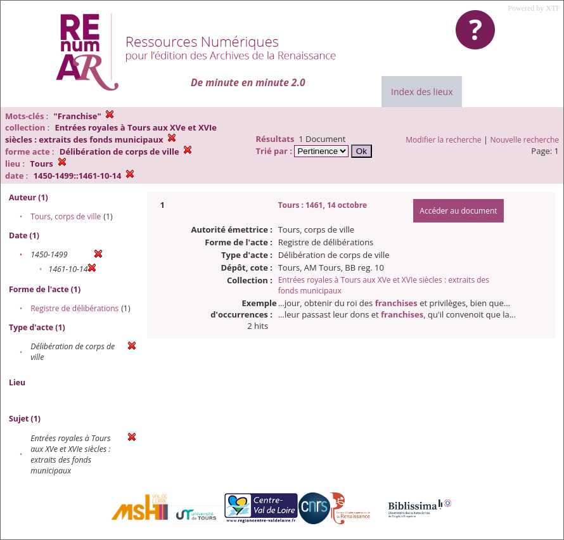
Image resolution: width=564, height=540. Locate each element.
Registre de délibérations (74, 308)
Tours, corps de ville (65, 216)
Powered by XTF (534, 8)
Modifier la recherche (443, 139)
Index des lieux (421, 92)
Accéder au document (458, 210)
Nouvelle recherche (525, 139)
